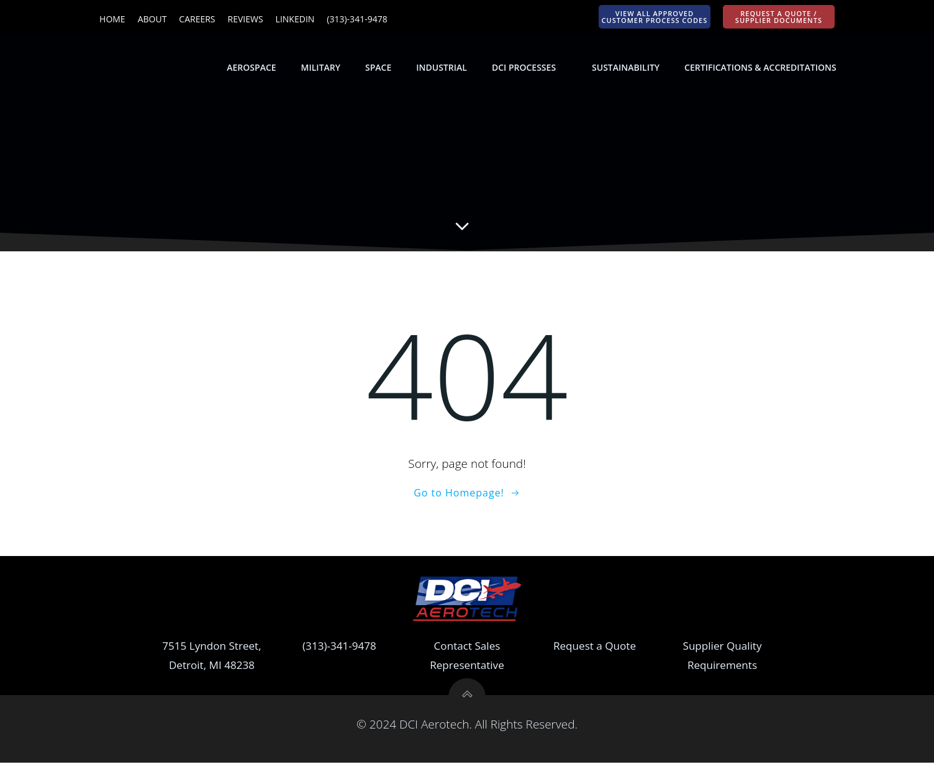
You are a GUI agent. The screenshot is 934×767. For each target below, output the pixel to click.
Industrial (442, 68)
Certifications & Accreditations (761, 68)
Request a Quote (594, 650)
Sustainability (626, 68)
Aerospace (252, 68)
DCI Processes (530, 68)
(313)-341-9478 (339, 650)
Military (321, 68)
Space (379, 68)
